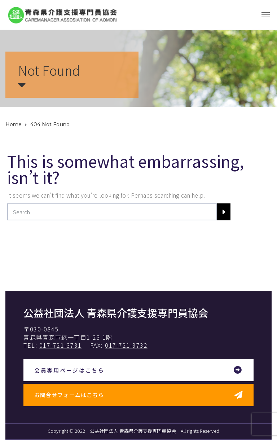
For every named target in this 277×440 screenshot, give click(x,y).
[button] (138, 370)
